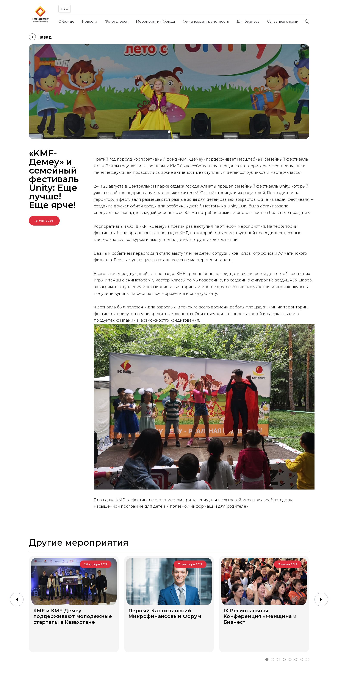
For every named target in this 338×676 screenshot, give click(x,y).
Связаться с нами (283, 21)
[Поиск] (307, 21)
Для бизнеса (248, 21)
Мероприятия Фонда (155, 21)
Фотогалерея (116, 21)
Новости (89, 21)
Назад (40, 37)
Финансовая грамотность (206, 21)
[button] (169, 131)
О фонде (66, 21)
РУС (64, 9)
